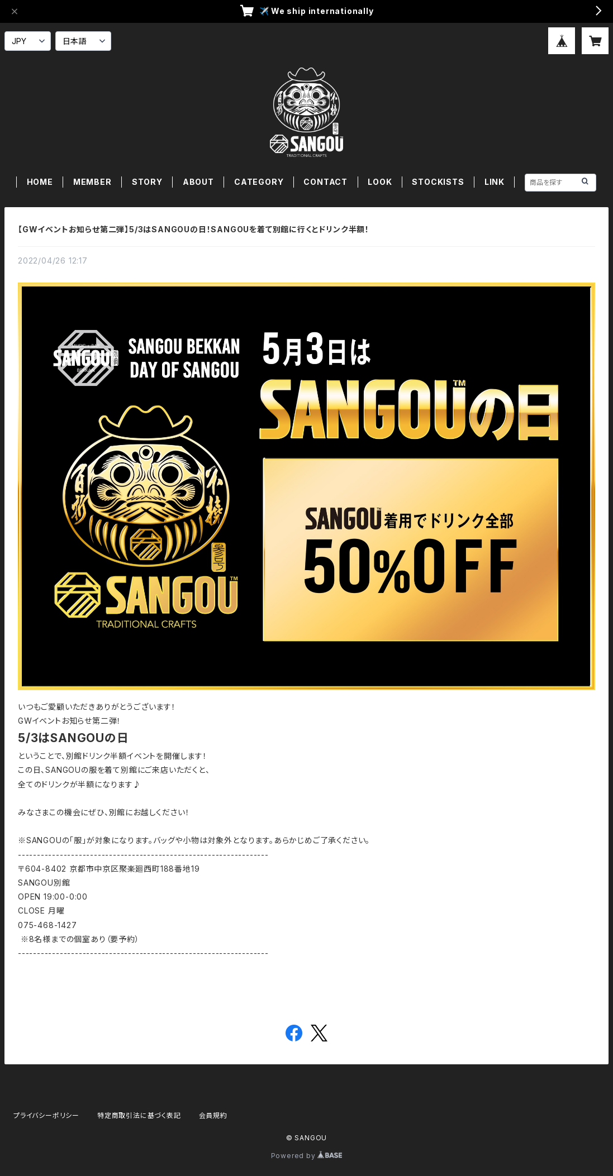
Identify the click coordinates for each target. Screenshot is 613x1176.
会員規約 (213, 1115)
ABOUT (198, 182)
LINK (494, 182)
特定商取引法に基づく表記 (139, 1115)
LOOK (380, 182)
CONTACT (325, 182)
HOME (40, 182)
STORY (147, 182)
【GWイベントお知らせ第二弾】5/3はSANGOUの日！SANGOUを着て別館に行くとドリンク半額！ (193, 229)
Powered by (307, 1155)
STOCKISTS (438, 182)
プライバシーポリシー (46, 1115)
